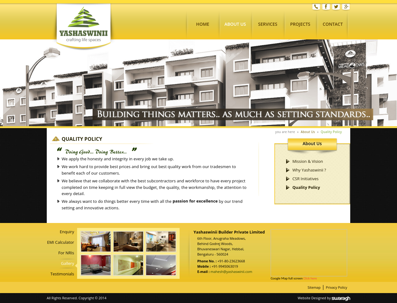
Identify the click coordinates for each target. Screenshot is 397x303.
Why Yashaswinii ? (309, 170)
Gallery (67, 263)
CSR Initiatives (305, 178)
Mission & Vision (307, 161)
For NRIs (66, 253)
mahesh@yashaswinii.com (231, 271)
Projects (300, 24)
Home (202, 24)
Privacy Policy (336, 287)
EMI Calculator (60, 242)
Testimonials (62, 274)
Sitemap (314, 287)
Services (267, 24)
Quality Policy (331, 132)
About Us (235, 24)
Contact (333, 24)
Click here (310, 278)
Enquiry (67, 231)
